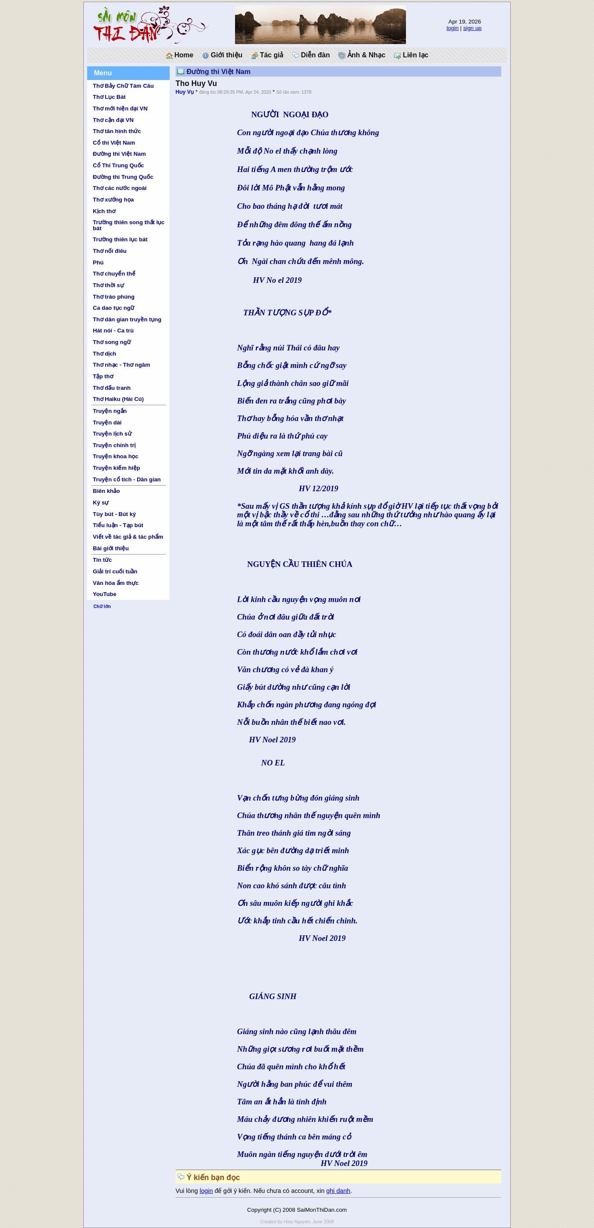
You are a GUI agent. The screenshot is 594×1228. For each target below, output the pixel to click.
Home (180, 55)
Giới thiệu (222, 55)
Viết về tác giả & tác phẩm (128, 537)
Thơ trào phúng (114, 297)
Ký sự (101, 502)
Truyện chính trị (114, 445)
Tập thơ (103, 376)
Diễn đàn (311, 55)
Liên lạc (411, 55)
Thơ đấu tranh (111, 388)
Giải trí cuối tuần (115, 571)
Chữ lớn (102, 606)
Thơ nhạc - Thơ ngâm (121, 365)
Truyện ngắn (109, 411)
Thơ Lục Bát (109, 97)
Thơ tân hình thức (117, 131)
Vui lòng (188, 1190)
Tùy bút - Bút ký (114, 514)
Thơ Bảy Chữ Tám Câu (123, 86)
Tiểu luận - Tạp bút (118, 525)
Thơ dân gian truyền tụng (127, 319)
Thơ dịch (104, 353)
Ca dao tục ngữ (113, 308)
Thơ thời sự (108, 285)
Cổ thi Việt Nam (114, 142)
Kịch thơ (104, 211)
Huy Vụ (185, 92)
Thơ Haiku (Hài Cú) (118, 399)
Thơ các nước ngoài (120, 188)
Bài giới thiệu (111, 548)
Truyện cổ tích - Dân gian (127, 479)
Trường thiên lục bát (120, 239)
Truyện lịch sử (112, 433)
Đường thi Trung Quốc (123, 177)
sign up (472, 28)
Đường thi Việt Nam (119, 154)
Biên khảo (106, 491)
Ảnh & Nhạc (361, 55)
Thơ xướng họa (113, 199)
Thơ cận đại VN (113, 120)
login (453, 28)
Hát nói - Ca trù (113, 330)
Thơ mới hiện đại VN (120, 108)
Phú (98, 262)
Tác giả (267, 55)
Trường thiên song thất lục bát (129, 225)
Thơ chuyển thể (114, 273)
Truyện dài (107, 422)
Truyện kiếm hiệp (116, 468)
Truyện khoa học (115, 456)
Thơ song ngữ (112, 342)
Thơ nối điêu (109, 251)
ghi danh (338, 1190)
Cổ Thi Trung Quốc (118, 165)
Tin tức (102, 560)
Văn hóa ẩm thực (115, 583)
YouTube (104, 594)
